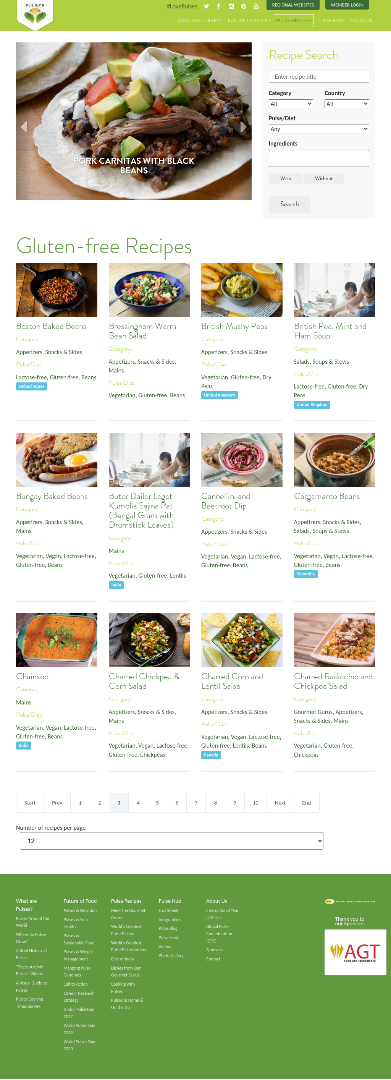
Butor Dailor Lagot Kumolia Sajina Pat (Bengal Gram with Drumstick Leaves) (141, 510)
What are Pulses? (199, 21)
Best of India (122, 959)
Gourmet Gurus (313, 712)
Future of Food (249, 21)
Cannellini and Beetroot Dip (225, 501)
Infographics (170, 920)
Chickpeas (153, 754)
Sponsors (214, 950)
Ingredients (283, 143)
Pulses (35, 16)
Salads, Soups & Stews (321, 361)
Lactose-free (31, 377)
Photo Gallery (171, 956)
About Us (361, 21)
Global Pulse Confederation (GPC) (219, 934)
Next (280, 802)
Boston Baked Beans (51, 326)
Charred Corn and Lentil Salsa (232, 681)
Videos (165, 947)
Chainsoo (32, 676)
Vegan (53, 556)
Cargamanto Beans (327, 496)
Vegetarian (122, 395)
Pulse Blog (168, 928)
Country (335, 93)
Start (30, 802)
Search (289, 204)
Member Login (347, 5)
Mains (116, 370)
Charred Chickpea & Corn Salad (144, 681)
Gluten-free (64, 377)
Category (280, 93)
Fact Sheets (169, 910)
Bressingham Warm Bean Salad (142, 331)
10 (256, 802)
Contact (213, 959)
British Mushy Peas (234, 326)
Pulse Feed (168, 938)
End (306, 802)
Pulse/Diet (282, 118)
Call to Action (76, 984)
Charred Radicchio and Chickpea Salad (333, 681)
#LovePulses (181, 6)
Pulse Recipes (293, 21)
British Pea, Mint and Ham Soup (330, 331)
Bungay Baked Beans (52, 496)
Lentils (178, 576)
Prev (57, 802)
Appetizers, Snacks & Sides (49, 352)
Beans (89, 377)
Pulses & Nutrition (80, 910)
